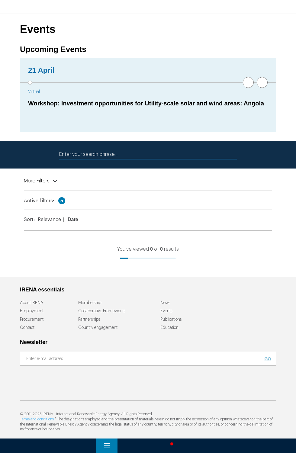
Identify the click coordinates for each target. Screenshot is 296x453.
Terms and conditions (37, 419)
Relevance (49, 219)
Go (268, 358)
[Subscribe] (144, 359)
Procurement (31, 319)
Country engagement (97, 328)
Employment (31, 311)
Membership (89, 303)
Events (166, 311)
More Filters (37, 180)
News (165, 303)
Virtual (34, 92)
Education (169, 328)
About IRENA (31, 303)
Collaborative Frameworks (101, 311)
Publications (171, 319)
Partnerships (89, 319)
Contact (27, 328)
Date (73, 219)
